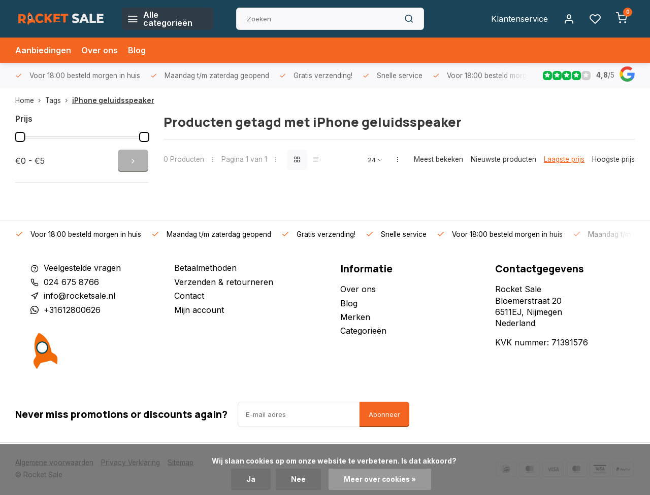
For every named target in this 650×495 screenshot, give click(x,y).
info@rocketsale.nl (79, 296)
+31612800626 (72, 310)
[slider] (20, 137)
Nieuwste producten (503, 159)
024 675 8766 (71, 282)
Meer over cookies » (380, 479)
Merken (355, 317)
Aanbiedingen (43, 50)
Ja (250, 479)
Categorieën (363, 331)
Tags (58, 100)
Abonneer (384, 414)
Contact (189, 296)
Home (30, 100)
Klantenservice (519, 19)
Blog (137, 50)
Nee (298, 479)
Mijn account (199, 310)
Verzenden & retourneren (223, 282)
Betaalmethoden (205, 268)
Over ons (99, 50)
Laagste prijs (564, 159)
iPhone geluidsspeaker (113, 100)
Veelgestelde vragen (82, 268)
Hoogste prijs (613, 159)
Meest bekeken (438, 159)
